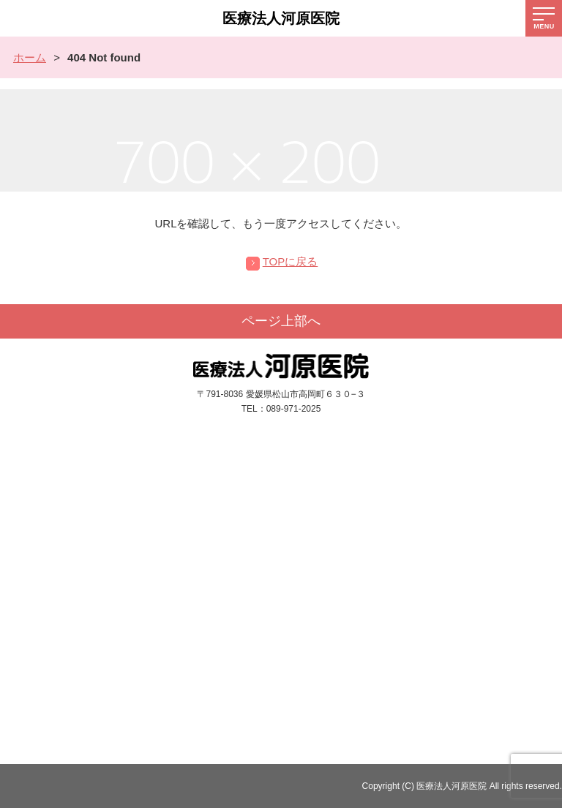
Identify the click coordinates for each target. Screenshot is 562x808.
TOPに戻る (290, 261)
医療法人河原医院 (281, 18)
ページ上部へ (281, 321)
